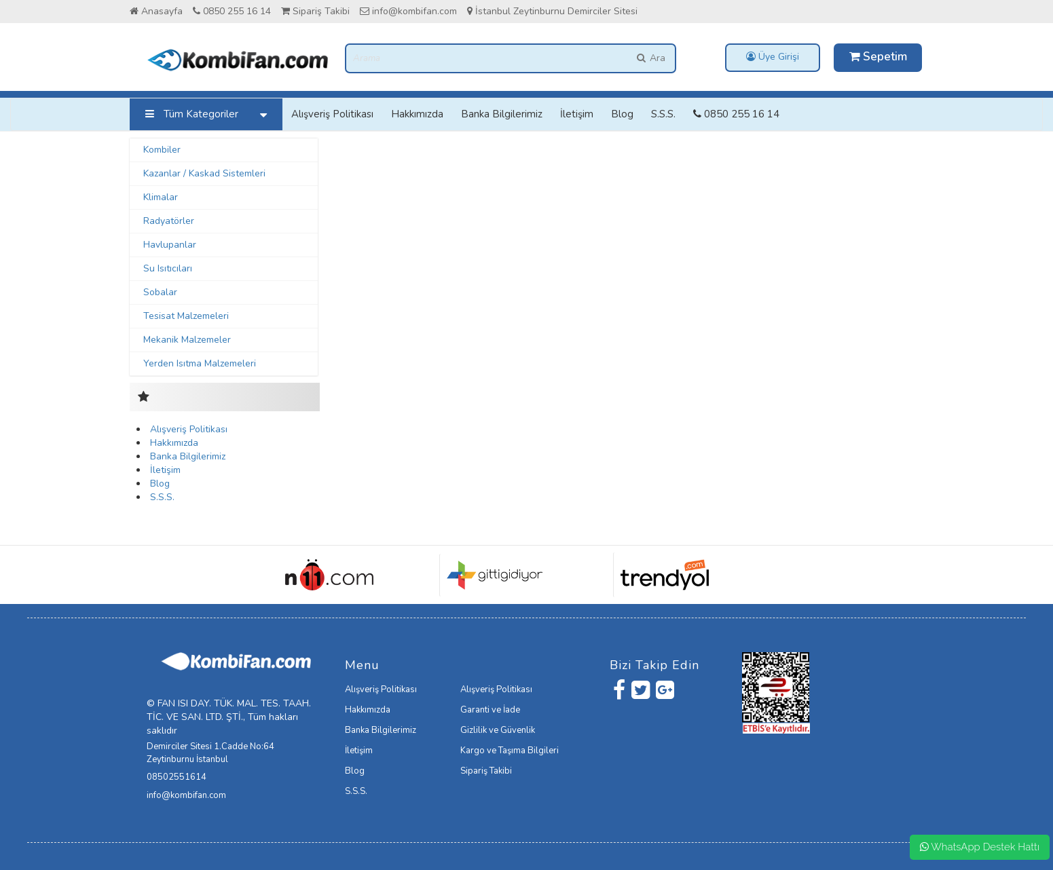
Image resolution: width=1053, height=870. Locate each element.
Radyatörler (168, 220)
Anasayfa (156, 11)
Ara (650, 58)
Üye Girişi (772, 56)
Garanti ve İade (490, 710)
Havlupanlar (169, 244)
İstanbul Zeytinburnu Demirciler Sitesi (552, 11)
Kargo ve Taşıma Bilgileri (509, 750)
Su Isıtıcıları (167, 268)
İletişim (576, 114)
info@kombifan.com (408, 11)
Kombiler (162, 149)
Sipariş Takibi (315, 11)
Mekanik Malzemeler (187, 339)
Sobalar (160, 292)
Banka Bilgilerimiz (501, 114)
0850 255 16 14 (232, 11)
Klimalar (160, 197)
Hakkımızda (417, 114)
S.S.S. (663, 114)
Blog (622, 114)
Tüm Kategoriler (209, 114)
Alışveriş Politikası (332, 114)
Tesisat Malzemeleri (186, 315)
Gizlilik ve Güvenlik (497, 730)
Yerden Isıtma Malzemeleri (199, 363)
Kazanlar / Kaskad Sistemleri (204, 173)
